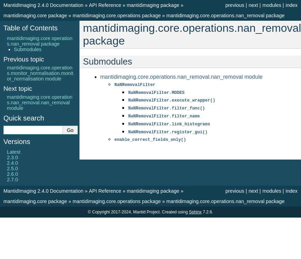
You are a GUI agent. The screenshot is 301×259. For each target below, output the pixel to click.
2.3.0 (12, 157)
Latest (13, 152)
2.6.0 (12, 174)
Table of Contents (30, 28)
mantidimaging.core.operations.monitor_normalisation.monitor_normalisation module (40, 73)
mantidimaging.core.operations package (117, 15)
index (292, 5)
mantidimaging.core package (35, 15)
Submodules (27, 49)
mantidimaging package (153, 5)
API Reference (105, 5)
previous (234, 5)
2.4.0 (12, 163)
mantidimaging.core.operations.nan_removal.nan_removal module (181, 77)
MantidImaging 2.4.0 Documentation (43, 5)
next (253, 5)
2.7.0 (12, 179)
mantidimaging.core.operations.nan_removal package (225, 15)
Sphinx (195, 212)
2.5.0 (12, 168)
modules (271, 5)
